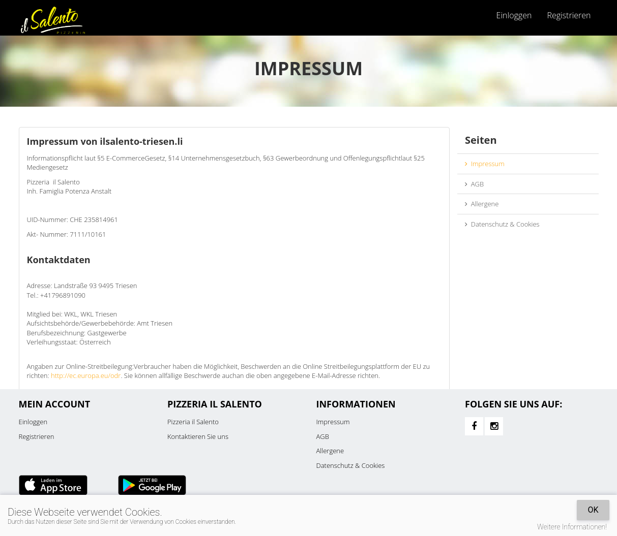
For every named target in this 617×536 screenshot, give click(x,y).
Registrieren (569, 15)
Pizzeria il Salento (193, 421)
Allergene (481, 203)
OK (592, 510)
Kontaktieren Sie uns (197, 436)
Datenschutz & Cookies (502, 224)
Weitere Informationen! (572, 527)
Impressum (485, 163)
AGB (474, 183)
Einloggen (514, 15)
